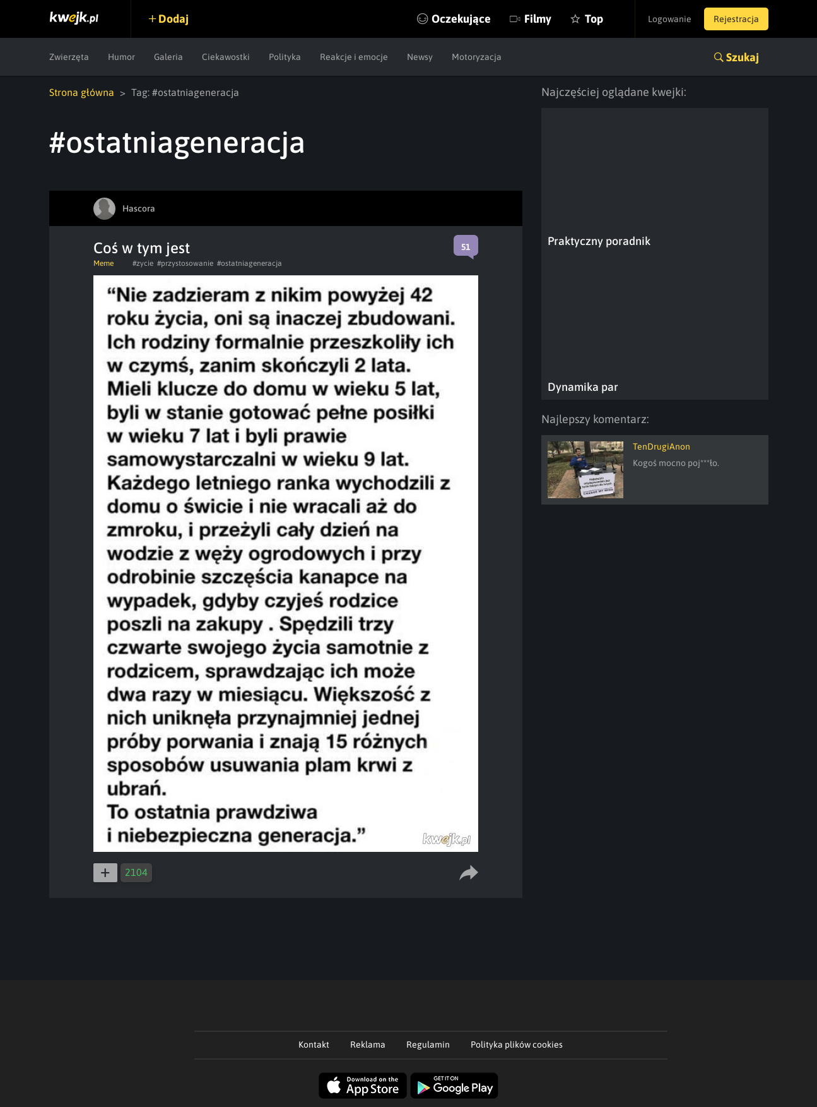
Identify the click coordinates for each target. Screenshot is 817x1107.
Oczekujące (461, 18)
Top (594, 18)
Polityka (285, 57)
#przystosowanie (185, 263)
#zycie (142, 263)
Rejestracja (736, 19)
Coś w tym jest (141, 247)
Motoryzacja (477, 57)
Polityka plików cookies (517, 1044)
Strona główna (81, 92)
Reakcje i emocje (354, 57)
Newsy (420, 57)
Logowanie (669, 19)
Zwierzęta (69, 57)
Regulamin (428, 1044)
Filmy (537, 18)
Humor (121, 57)
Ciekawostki (226, 57)
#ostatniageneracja (249, 263)
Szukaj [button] (742, 57)
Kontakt (313, 1044)
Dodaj (173, 18)
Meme (103, 263)
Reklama (367, 1044)
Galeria (168, 57)
